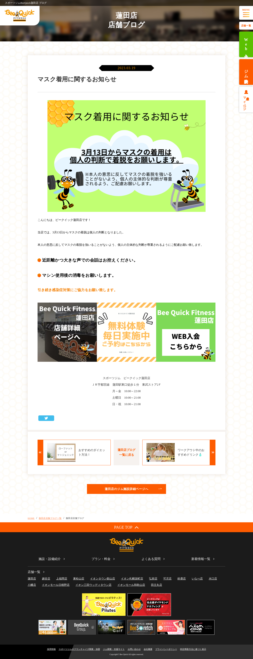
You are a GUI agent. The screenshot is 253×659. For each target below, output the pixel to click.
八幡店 (32, 584)
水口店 (213, 578)
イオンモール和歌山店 (131, 584)
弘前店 (153, 578)
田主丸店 (156, 584)
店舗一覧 (246, 25)
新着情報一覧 (200, 559)
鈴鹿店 (181, 578)
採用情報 (51, 649)
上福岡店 (61, 578)
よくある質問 (151, 559)
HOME (31, 518)
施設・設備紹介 (50, 559)
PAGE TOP (126, 527)
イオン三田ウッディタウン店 (93, 584)
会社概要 (148, 649)
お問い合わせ (134, 649)
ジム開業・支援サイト (114, 649)
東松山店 (78, 578)
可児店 (167, 578)
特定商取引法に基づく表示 (193, 649)
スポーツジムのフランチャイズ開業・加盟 (79, 649)
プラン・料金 (101, 559)
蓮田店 (32, 578)
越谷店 (46, 578)
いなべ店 (197, 578)
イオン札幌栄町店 (132, 578)
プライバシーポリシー (166, 649)
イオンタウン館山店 (102, 578)
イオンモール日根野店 (56, 584)
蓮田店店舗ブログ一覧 (50, 518)
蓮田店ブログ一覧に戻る (126, 452)
